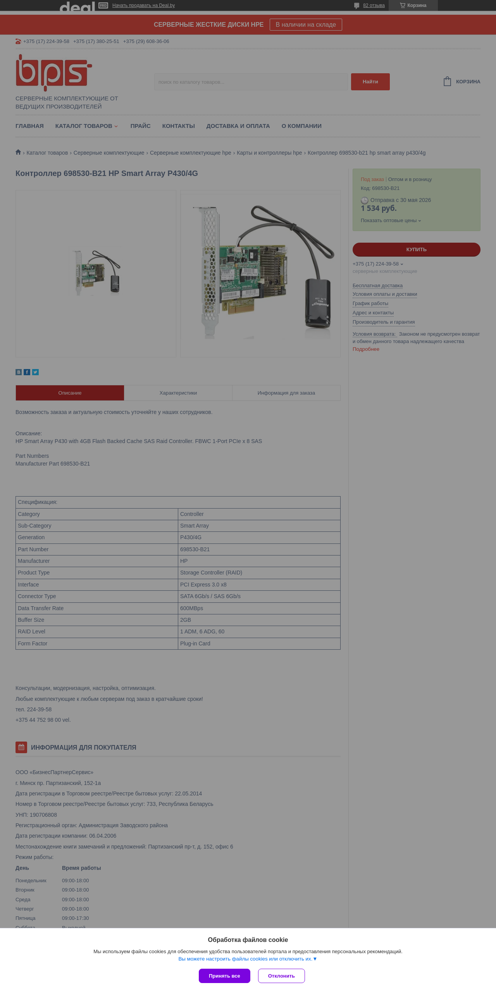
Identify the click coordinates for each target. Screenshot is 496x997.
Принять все (224, 976)
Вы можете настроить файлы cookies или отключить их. (245, 959)
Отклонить (281, 976)
